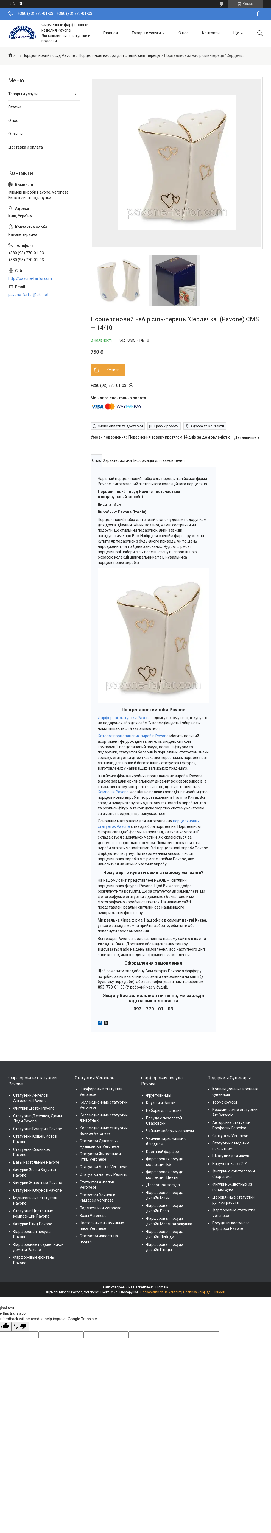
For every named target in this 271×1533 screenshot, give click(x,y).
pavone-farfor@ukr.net (28, 294)
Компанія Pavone (113, 792)
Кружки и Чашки (160, 1103)
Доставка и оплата (25, 147)
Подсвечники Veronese (100, 1208)
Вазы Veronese (93, 1215)
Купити (113, 370)
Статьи (14, 107)
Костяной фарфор (162, 1151)
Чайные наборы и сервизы (170, 1131)
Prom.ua (161, 1287)
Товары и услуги (146, 33)
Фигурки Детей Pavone (34, 1108)
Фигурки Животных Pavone (37, 1182)
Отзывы (15, 134)
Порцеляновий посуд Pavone (49, 55)
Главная (110, 33)
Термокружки (224, 1102)
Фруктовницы (158, 1095)
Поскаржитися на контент (160, 1292)
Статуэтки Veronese (230, 1135)
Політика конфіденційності (204, 1292)
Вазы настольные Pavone (36, 1162)
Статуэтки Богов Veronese (103, 1167)
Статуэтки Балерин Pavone (37, 1129)
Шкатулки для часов (230, 1156)
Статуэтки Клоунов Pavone (37, 1190)
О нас (183, 33)
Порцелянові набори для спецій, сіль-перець (119, 55)
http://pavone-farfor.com (30, 278)
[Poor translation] (20, 1327)
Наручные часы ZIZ (229, 1163)
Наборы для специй (164, 1110)
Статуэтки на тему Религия (104, 1174)
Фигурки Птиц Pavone (32, 1224)
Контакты (211, 33)
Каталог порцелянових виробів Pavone (133, 736)
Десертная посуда (163, 1185)
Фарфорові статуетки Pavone (124, 718)
